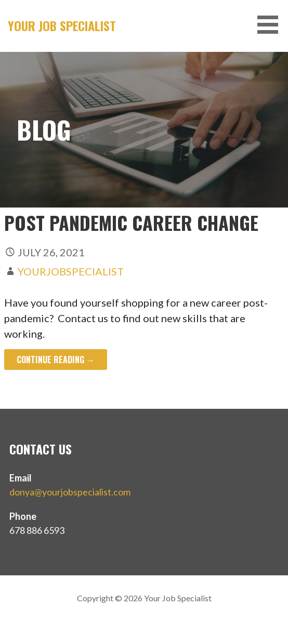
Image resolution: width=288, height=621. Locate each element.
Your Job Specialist (62, 25)
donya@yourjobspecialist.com (69, 492)
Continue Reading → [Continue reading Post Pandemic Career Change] (56, 359)
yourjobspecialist (71, 271)
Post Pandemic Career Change (131, 222)
